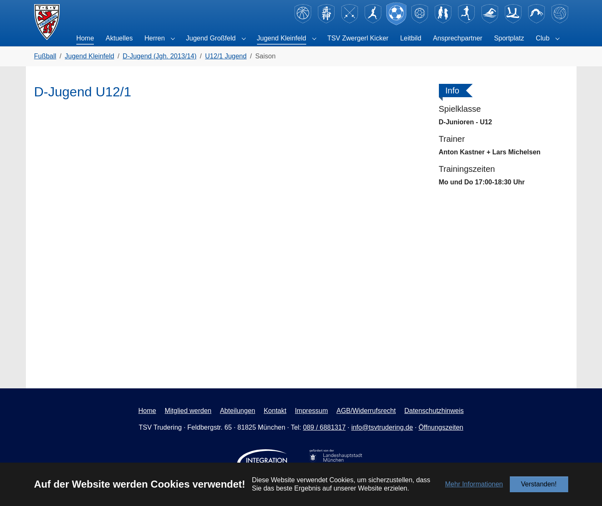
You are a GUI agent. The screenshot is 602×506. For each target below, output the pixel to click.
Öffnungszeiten (440, 427)
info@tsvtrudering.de (382, 427)
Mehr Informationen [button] (474, 484)
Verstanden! (539, 484)
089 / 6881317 (324, 427)
